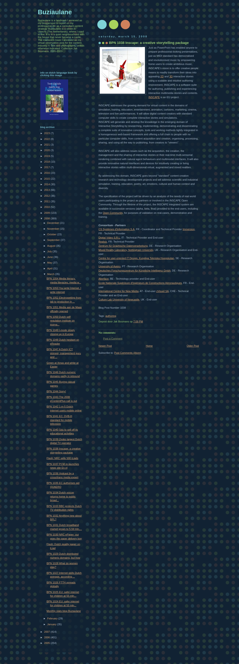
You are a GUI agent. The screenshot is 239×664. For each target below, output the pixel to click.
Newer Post (105, 345)
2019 (47, 156)
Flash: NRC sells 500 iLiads (62, 458)
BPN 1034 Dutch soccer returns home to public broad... (61, 496)
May (50, 262)
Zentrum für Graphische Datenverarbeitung (123, 245)
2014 (47, 184)
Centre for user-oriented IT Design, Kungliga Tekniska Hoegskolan (136, 258)
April (50, 268)
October (52, 234)
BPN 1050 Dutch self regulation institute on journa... (61, 320)
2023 (47, 133)
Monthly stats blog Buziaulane (64, 611)
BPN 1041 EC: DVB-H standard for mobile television (59, 420)
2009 (47, 212)
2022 (47, 139)
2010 (47, 207)
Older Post (193, 345)
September (53, 240)
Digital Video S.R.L (109, 237)
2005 (47, 643)
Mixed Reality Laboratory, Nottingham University (125, 250)
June (50, 257)
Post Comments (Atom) (127, 352)
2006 (47, 637)
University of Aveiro (109, 266)
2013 (47, 190)
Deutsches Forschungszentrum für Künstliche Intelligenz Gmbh (134, 270)
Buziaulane (55, 12)
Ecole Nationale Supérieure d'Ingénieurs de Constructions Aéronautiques (140, 283)
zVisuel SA (162, 291)
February (52, 618)
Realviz (102, 241)
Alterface (103, 278)
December (53, 222)
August (51, 245)
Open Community (113, 212)
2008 (47, 218)
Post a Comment (112, 338)
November (53, 228)
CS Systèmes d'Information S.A (116, 229)
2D (162, 76)
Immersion (189, 229)
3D (171, 76)
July (50, 251)
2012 (47, 195)
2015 (47, 178)
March (51, 274)
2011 (47, 201)
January (52, 624)
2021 (47, 144)
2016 (47, 172)
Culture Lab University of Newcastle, (119, 299)
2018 (47, 161)
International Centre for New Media (118, 291)
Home (149, 345)
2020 (47, 150)
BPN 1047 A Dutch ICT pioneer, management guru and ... (64, 353)
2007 (47, 631)
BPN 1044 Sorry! (56, 391)
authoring (110, 315)
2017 (47, 167)
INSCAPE (154, 97)
